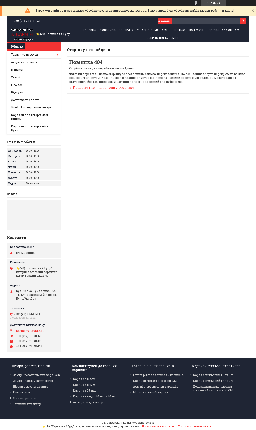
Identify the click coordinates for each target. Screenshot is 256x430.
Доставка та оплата (224, 30)
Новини (17, 70)
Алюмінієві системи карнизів (155, 386)
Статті (15, 77)
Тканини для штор (27, 404)
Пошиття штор (24, 392)
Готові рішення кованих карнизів (158, 375)
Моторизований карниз (150, 392)
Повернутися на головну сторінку (103, 87)
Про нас (179, 30)
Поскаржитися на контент (159, 426)
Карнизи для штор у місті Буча (30, 128)
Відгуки (17, 92)
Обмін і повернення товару (31, 107)
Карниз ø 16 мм (84, 379)
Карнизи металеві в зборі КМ (155, 381)
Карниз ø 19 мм (84, 385)
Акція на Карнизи (24, 62)
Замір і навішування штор (33, 381)
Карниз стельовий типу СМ (213, 381)
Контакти (196, 30)
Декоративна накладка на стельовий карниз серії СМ (213, 388)
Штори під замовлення (30, 386)
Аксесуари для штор (88, 402)
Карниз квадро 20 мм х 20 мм (95, 396)
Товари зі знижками (152, 30)
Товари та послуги (115, 30)
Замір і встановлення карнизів (36, 375)
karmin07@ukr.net (30, 331)
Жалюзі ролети (24, 398)
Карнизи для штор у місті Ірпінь (30, 117)
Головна (89, 30)
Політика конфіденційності (196, 426)
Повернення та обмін (161, 38)
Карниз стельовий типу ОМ (213, 375)
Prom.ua (149, 422)
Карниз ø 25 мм (84, 390)
